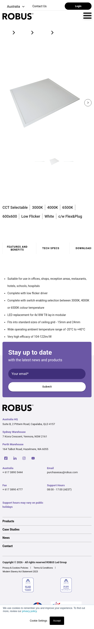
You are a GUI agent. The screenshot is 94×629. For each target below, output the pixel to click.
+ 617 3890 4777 (12, 489)
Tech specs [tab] (50, 248)
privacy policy (29, 611)
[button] (13, 6)
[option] (47, 521)
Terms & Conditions (43, 568)
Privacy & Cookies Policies (15, 568)
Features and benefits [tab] (17, 248)
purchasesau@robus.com (62, 472)
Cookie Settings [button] (38, 620)
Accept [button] (57, 620)
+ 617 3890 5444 (12, 472)
